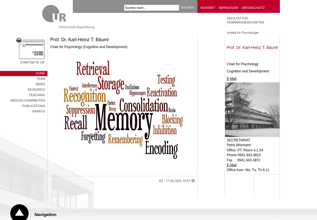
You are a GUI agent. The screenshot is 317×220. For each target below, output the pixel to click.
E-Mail (231, 79)
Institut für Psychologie (243, 32)
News (40, 84)
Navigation (46, 214)
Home (40, 73)
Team (40, 78)
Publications (33, 106)
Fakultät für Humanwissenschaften (245, 20)
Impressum (228, 7)
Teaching (37, 95)
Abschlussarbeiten (27, 100)
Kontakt (207, 7)
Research (36, 89)
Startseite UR (32, 62)
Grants (38, 111)
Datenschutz (253, 7)
